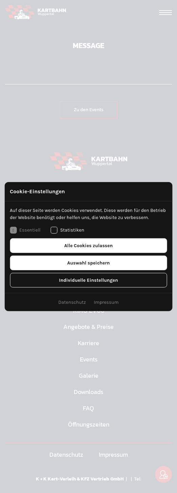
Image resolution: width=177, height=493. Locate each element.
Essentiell (25, 229)
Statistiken (67, 229)
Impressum (106, 302)
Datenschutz (72, 302)
